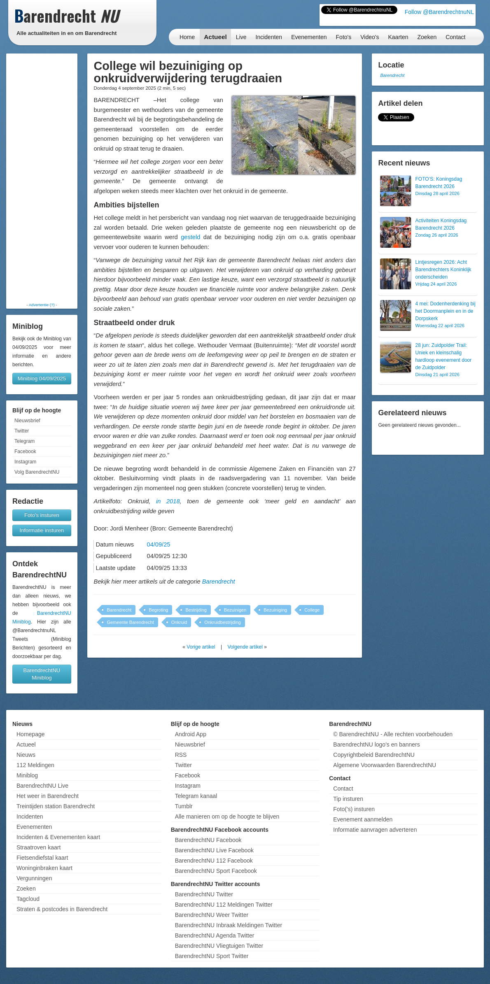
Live (241, 37)
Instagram (25, 462)
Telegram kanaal (196, 796)
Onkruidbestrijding (222, 622)
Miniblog (27, 775)
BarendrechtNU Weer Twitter (211, 915)
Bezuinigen (235, 609)
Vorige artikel (201, 647)
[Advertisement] (42, 177)
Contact (455, 37)
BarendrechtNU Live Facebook (214, 850)
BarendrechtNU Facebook (208, 840)
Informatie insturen (42, 530)
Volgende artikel (245, 647)
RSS (181, 754)
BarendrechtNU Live (42, 785)
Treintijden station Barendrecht (55, 806)
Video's (369, 37)
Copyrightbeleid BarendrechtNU (374, 754)
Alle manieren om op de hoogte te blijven (227, 816)
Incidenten (269, 37)
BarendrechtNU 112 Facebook (214, 860)
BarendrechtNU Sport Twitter (212, 956)
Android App (190, 734)
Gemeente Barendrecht (130, 622)
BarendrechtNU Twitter (204, 894)
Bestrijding (195, 609)
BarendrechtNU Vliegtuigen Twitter (219, 945)
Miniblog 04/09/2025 (42, 378)
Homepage (30, 734)
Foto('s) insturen (354, 809)
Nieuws (25, 754)
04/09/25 (158, 544)
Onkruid (179, 622)
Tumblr (184, 806)
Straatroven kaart (38, 847)
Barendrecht (218, 581)
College (312, 609)
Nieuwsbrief (27, 420)
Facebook (25, 451)
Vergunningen (34, 878)
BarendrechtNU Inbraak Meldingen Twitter (228, 925)
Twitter (21, 431)
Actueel (215, 36)
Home (187, 37)
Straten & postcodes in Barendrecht (61, 909)
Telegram (24, 441)
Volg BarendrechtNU (36, 472)
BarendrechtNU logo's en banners (376, 744)
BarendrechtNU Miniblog (42, 674)
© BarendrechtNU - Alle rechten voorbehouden (393, 734)
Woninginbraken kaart (44, 868)
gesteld (190, 237)
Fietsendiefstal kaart (42, 857)
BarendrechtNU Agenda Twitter (214, 935)
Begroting (158, 609)
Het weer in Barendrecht (47, 796)
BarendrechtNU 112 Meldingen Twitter (224, 904)
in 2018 (168, 501)
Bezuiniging (275, 609)
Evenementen (309, 37)
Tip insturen (348, 799)
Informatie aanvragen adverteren (375, 829)
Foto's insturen (41, 515)
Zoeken (427, 37)
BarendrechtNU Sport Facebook (216, 871)
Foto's (344, 37)
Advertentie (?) (42, 304)
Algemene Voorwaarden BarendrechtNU (384, 765)
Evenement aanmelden (362, 819)
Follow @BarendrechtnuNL (439, 12)
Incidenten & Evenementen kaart (58, 837)
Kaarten (398, 37)
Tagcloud (28, 899)
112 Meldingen (35, 765)
